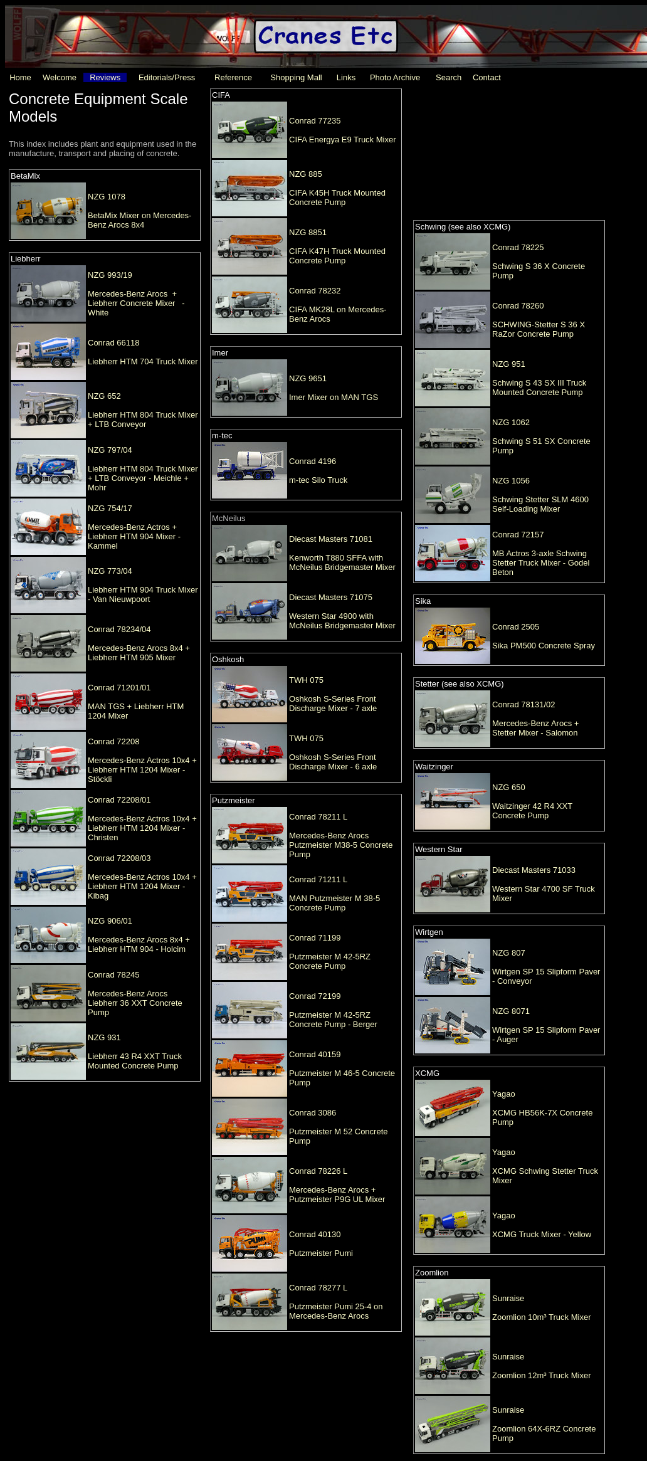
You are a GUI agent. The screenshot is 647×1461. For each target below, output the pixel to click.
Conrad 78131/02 (523, 704)
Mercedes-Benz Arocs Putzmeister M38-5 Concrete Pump (340, 845)
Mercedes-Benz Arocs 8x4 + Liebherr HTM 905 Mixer (139, 652)
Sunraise (508, 1298)
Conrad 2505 (515, 626)
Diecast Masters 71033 (534, 870)
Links (346, 77)
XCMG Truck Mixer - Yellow (541, 1234)
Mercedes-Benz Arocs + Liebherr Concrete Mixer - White (136, 303)
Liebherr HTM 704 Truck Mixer (143, 361)
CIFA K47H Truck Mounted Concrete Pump (337, 255)
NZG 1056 (511, 480)
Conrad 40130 (314, 1234)
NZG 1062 (511, 422)
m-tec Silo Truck (318, 480)
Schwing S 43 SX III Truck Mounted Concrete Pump (539, 387)
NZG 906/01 (110, 921)
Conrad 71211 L (318, 879)
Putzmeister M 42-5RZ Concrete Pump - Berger (333, 1019)
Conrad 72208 (113, 741)
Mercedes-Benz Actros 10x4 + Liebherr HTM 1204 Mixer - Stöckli (142, 770)
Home (20, 77)
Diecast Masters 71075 (330, 597)
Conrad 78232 (314, 290)
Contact (487, 77)
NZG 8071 (511, 1011)
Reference (233, 77)
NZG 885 (305, 174)
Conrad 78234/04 (119, 629)
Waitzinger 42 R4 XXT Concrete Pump (532, 810)
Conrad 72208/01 (119, 799)
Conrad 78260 (518, 305)
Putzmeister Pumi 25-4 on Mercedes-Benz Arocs (336, 1311)
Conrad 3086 (312, 1112)
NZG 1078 (106, 196)
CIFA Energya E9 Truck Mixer (342, 139)
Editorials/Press (167, 77)
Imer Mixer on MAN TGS (333, 397)
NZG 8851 (308, 232)
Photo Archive (395, 77)
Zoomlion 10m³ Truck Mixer (541, 1317)
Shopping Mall (296, 77)
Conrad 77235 (314, 120)
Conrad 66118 (113, 342)
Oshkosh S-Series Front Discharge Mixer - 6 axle (333, 761)
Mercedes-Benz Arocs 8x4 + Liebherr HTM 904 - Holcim (139, 944)
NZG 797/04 (110, 450)
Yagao (503, 1094)
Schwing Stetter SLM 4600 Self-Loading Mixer (540, 504)
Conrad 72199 (314, 996)
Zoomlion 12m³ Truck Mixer (541, 1375)
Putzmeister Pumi (321, 1253)
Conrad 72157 (518, 534)
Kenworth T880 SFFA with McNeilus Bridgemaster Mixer (342, 562)
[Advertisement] (505, 153)
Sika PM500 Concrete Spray (543, 645)
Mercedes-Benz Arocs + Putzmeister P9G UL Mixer (337, 1194)
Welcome (59, 77)
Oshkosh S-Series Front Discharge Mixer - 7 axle (333, 703)
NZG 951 (508, 364)
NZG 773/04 (110, 571)
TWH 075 (306, 680)
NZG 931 (104, 1037)
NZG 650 (508, 787)
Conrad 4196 (312, 461)
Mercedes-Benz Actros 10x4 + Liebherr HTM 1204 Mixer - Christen (142, 828)
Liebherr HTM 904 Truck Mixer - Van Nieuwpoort (143, 594)
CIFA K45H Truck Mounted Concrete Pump (337, 197)
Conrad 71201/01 (119, 687)
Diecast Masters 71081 (330, 539)
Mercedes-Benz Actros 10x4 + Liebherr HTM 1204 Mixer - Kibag (142, 886)
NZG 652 (104, 396)
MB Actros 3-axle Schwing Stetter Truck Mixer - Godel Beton (540, 563)
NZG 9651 (308, 378)
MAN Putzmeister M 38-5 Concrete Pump (334, 903)
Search (448, 77)
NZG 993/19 (110, 275)
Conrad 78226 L (318, 1171)
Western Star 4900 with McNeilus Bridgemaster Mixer (342, 620)
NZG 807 (508, 952)
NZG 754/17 (110, 508)
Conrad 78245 (113, 974)
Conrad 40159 (314, 1054)
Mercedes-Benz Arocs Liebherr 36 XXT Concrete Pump (135, 1003)
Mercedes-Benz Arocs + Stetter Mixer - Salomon (535, 728)
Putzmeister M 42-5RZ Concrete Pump (330, 961)
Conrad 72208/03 (119, 858)
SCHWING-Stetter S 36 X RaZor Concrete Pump (538, 329)
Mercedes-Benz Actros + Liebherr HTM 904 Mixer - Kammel (134, 536)
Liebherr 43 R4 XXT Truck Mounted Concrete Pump (135, 1061)
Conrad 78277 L (318, 1287)
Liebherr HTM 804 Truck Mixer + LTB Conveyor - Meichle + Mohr (143, 478)
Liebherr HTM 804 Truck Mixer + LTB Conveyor (143, 419)
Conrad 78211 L (318, 816)
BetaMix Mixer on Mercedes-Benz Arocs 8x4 (139, 220)
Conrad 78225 (518, 247)
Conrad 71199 (314, 937)
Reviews (105, 77)
